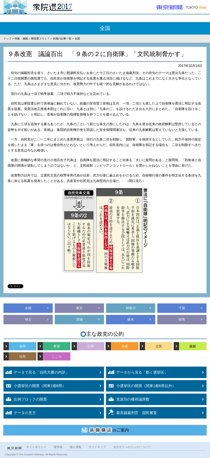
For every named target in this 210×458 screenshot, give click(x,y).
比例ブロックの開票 (25, 399)
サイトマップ (97, 447)
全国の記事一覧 (62, 38)
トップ (7, 38)
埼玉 (28, 319)
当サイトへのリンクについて (132, 447)
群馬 (182, 319)
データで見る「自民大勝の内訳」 (36, 372)
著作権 (58, 447)
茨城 (79, 319)
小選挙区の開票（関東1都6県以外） (141, 386)
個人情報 (75, 447)
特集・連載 (21, 38)
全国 (28, 308)
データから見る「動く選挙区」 (137, 372)
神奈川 (131, 308)
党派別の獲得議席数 (128, 399)
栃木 (130, 319)
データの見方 (19, 413)
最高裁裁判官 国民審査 (131, 412)
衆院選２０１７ (40, 38)
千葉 (182, 308)
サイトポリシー (36, 447)
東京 (79, 308)
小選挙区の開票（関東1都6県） (34, 386)
